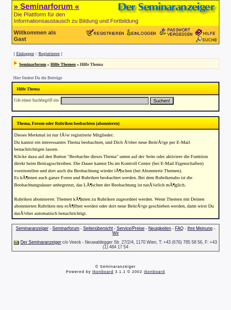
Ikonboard (102, 272)
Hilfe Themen (62, 64)
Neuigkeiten (159, 228)
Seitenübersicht (98, 228)
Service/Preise (130, 228)
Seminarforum (32, 64)
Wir (115, 233)
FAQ (179, 228)
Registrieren (48, 53)
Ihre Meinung (199, 228)
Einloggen (25, 53)
